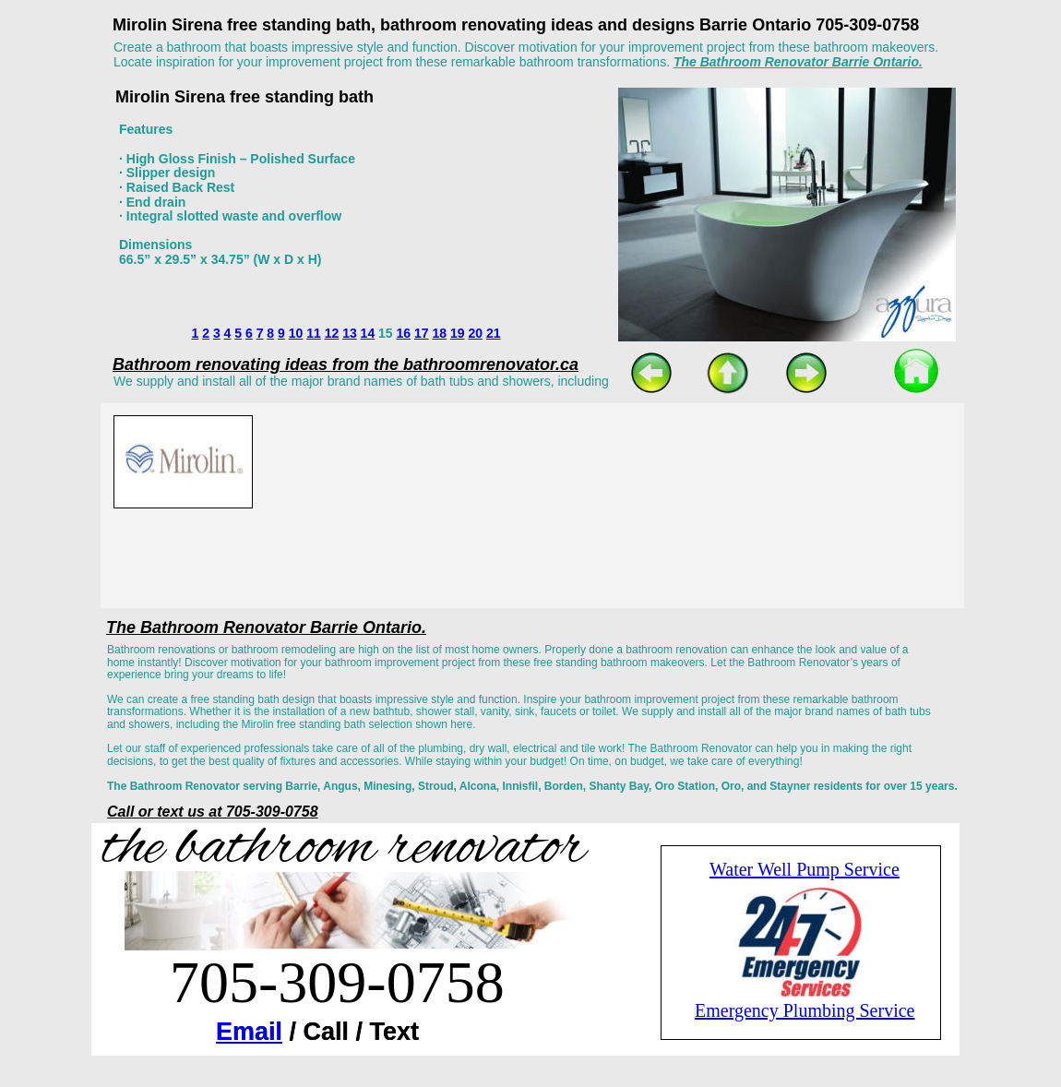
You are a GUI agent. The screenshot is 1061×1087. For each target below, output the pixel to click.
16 (404, 333)
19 (457, 333)
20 (475, 333)
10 (296, 333)
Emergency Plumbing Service (804, 1010)
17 (421, 333)
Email (249, 1031)
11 (313, 333)
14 (368, 333)
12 (332, 333)
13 (349, 333)
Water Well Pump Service (804, 869)
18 (439, 333)
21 (493, 333)
